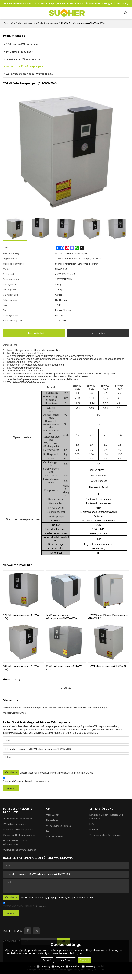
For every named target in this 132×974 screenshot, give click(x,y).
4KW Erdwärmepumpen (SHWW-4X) (107, 665)
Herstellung (52, 820)
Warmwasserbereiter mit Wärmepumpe (16, 842)
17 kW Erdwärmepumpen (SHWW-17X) (21, 616)
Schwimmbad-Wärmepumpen (18, 829)
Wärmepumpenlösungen (58, 825)
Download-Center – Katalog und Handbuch (106, 816)
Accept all (84, 960)
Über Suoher (52, 814)
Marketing (88, 966)
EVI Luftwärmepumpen (14, 824)
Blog (48, 831)
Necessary (43, 966)
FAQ (91, 824)
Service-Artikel (42, 781)
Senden (11, 788)
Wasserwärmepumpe (14, 712)
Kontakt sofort (36, 332)
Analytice (58, 966)
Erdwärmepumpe (12, 707)
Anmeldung (122, 3)
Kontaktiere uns (54, 836)
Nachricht (94, 829)
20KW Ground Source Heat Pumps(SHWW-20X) (79, 258)
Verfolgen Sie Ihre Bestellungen (105, 835)
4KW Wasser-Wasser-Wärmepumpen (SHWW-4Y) (108, 616)
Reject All (47, 960)
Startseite (9, 23)
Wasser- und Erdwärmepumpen (41, 23)
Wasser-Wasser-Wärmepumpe (90, 707)
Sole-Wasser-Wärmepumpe (57, 707)
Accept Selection (65, 960)
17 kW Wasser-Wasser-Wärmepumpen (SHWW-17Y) (61, 616)
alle (19, 23)
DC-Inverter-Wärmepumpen (17, 818)
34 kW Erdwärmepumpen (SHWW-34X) (64, 667)
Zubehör (11, 772)
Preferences (73, 966)
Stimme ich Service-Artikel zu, (26, 780)
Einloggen (107, 3)
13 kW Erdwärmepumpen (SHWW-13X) (21, 667)
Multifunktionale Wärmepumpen (19, 849)
